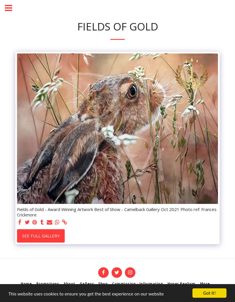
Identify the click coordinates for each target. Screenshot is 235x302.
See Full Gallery (41, 236)
